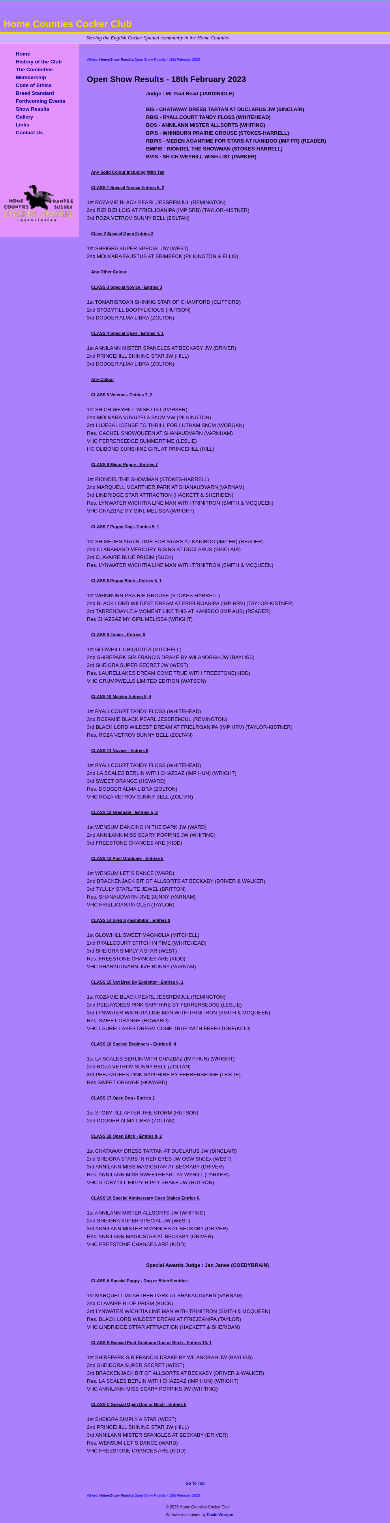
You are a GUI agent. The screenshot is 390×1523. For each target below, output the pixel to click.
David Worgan (220, 1515)
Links (22, 125)
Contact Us (29, 133)
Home (23, 54)
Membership (31, 77)
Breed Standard (35, 93)
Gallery (24, 117)
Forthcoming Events (41, 101)
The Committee (34, 69)
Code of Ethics (34, 85)
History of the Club (39, 62)
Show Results (32, 109)
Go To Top (195, 1483)
